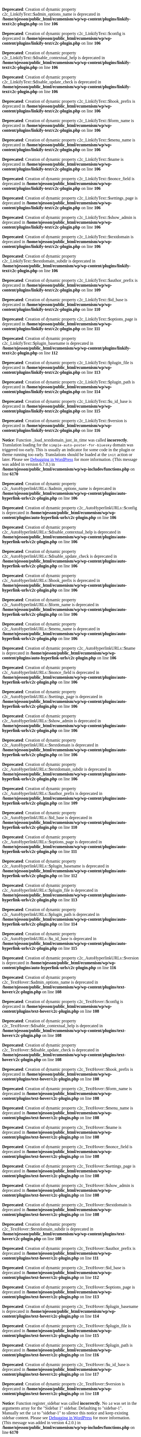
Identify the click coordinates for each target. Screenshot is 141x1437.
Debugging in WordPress (51, 459)
